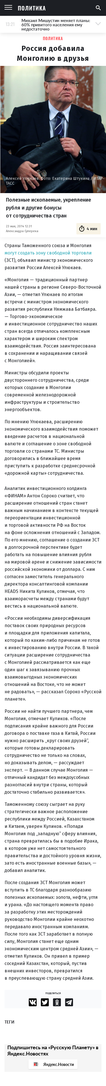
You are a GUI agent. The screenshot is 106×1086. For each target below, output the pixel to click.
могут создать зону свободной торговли (48, 253)
